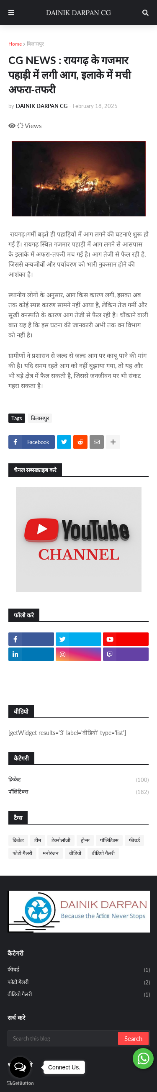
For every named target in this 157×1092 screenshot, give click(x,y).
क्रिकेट (78, 780)
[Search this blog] (63, 1038)
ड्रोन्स (85, 840)
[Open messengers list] (20, 1067)
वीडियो (75, 853)
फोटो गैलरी (22, 853)
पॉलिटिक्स (78, 792)
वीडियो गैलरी (103, 853)
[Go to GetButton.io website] (20, 1083)
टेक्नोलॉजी (60, 840)
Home (15, 44)
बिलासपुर (35, 44)
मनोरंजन (51, 853)
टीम (37, 840)
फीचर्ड (134, 840)
